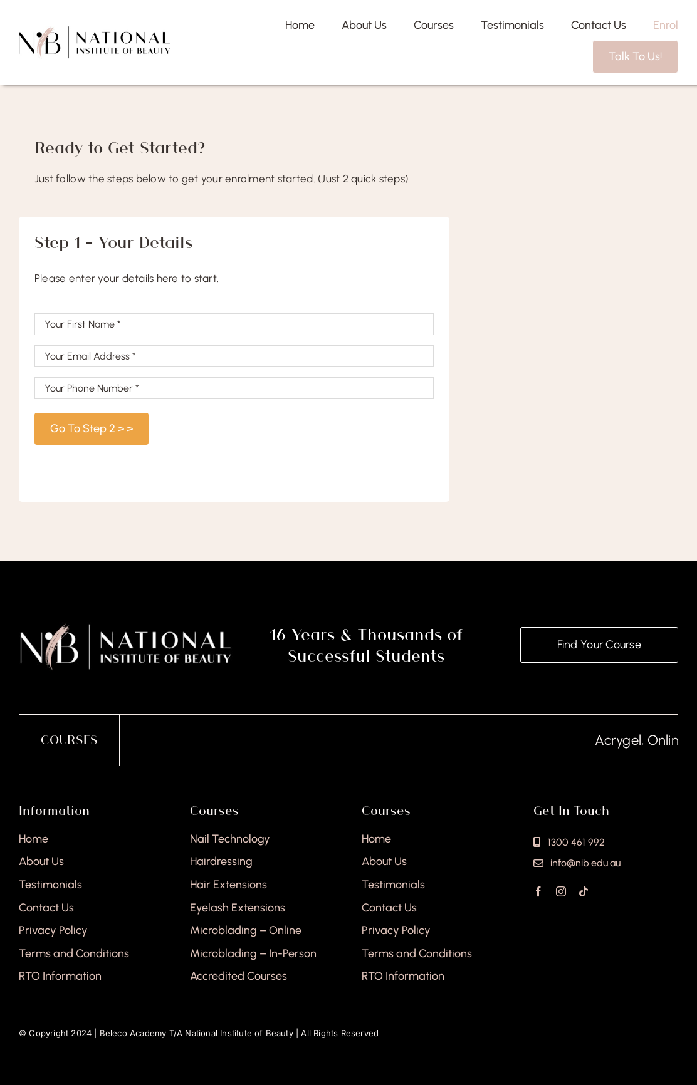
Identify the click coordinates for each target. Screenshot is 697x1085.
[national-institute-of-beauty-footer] (126, 627)
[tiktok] (584, 891)
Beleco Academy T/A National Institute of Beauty (196, 1033)
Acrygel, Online (650, 740)
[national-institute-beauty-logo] (94, 30)
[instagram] (561, 891)
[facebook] (538, 891)
